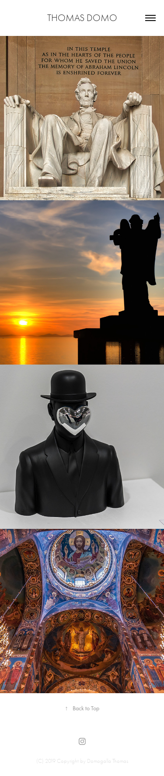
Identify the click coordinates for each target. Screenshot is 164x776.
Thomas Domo (82, 18)
